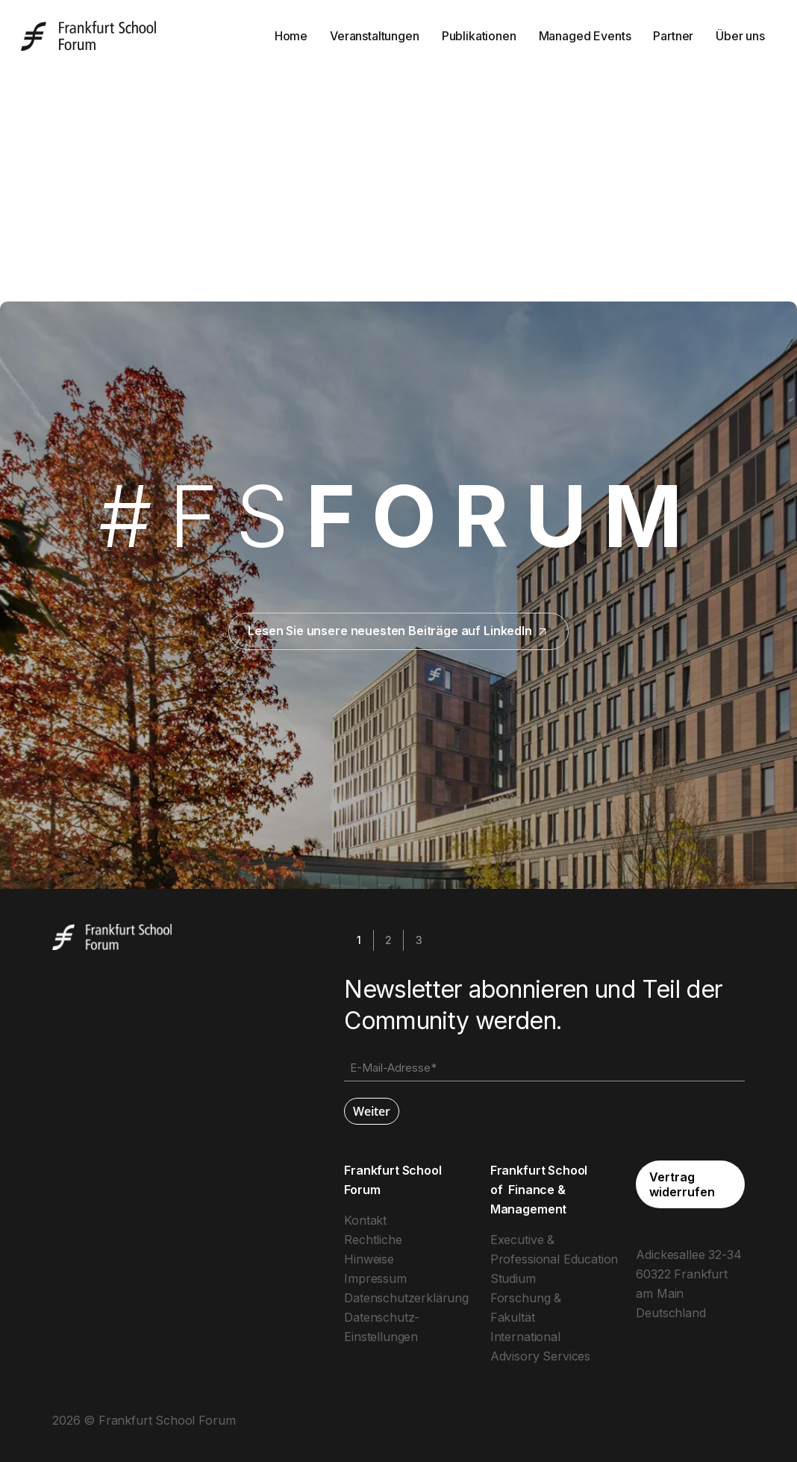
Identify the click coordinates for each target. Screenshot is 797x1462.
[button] (690, 1184)
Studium (513, 1278)
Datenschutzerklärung (406, 1297)
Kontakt (365, 1220)
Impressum (375, 1278)
